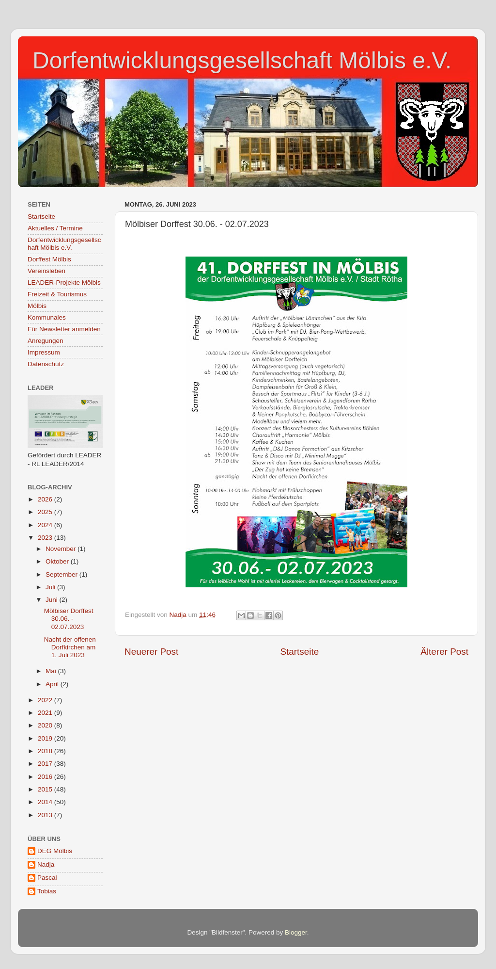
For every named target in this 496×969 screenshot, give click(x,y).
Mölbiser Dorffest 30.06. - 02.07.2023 (68, 618)
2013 (46, 815)
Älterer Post (444, 651)
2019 (46, 738)
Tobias (46, 891)
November (62, 548)
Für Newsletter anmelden (64, 329)
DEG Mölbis (54, 851)
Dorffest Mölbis (49, 259)
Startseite (299, 651)
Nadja (45, 864)
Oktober (58, 561)
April (53, 684)
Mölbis (37, 305)
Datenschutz (46, 364)
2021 (46, 712)
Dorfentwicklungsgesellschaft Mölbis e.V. (241, 60)
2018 (46, 751)
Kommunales (47, 317)
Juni (53, 599)
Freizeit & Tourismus (57, 294)
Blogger (296, 932)
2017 (46, 763)
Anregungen (45, 340)
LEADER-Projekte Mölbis (64, 282)
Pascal (47, 877)
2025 (46, 512)
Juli (51, 587)
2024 (46, 525)
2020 (46, 725)
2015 (46, 789)
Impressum (44, 352)
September (62, 574)
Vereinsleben (46, 271)
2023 (46, 537)
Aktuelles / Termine (55, 228)
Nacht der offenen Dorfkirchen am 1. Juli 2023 (70, 647)
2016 (46, 776)
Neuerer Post (151, 651)
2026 (46, 499)
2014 (46, 802)
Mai (52, 671)
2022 (46, 700)
